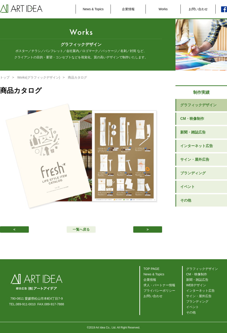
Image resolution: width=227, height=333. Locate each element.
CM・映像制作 (192, 119)
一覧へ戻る (81, 229)
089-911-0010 (26, 304)
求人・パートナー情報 (159, 285)
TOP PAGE (151, 269)
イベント (187, 187)
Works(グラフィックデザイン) (38, 77)
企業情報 (128, 9)
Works (163, 9)
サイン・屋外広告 (194, 159)
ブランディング (193, 173)
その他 (185, 200)
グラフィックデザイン (198, 105)
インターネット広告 (196, 146)
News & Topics (93, 9)
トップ (5, 77)
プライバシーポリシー (159, 290)
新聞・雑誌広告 (193, 132)
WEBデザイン (196, 285)
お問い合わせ (198, 9)
